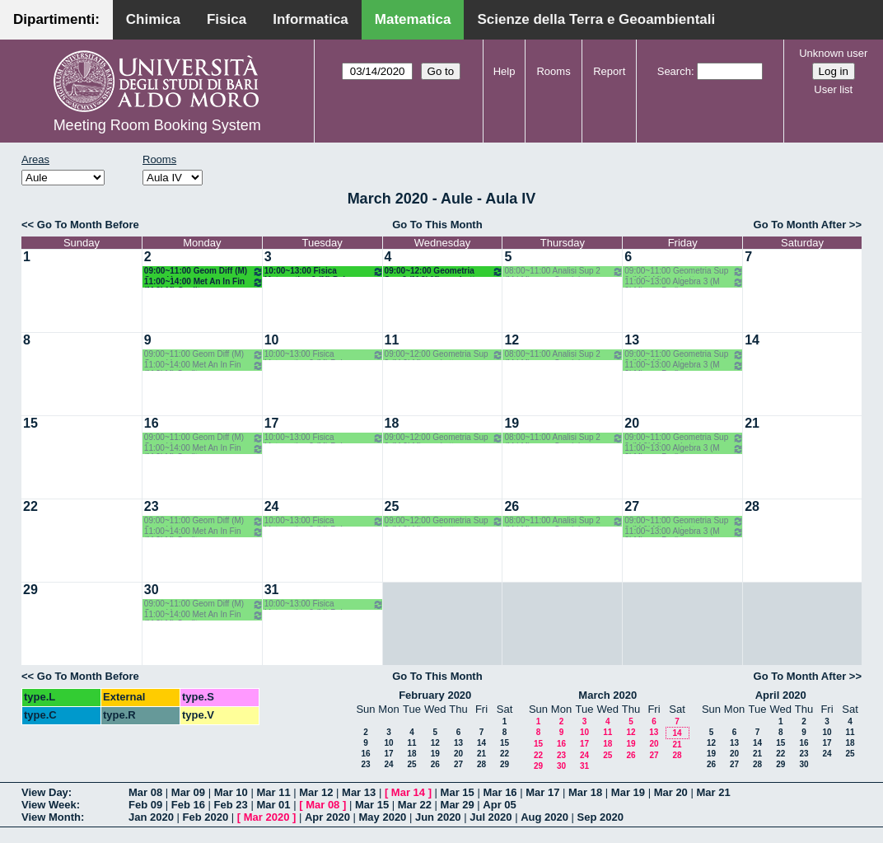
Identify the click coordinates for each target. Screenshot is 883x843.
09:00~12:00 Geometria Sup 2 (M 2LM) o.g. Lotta (444, 271)
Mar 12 (316, 792)
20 (631, 423)
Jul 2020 (491, 817)
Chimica (153, 19)
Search (674, 71)
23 (151, 506)
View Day (44, 792)
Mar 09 (188, 792)
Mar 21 (713, 792)
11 (392, 340)
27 (631, 506)
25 (392, 506)
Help (504, 71)
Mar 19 (628, 792)
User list (833, 89)
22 (30, 506)
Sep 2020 (600, 817)
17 (271, 423)
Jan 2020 (151, 817)
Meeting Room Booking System (157, 125)
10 (271, 340)
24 (271, 506)
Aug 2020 (544, 817)
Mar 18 (585, 792)
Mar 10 (231, 792)
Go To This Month (437, 224)
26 (511, 506)
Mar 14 (408, 792)
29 (30, 590)
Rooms (553, 71)
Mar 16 (499, 792)
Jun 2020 (438, 817)
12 (511, 340)
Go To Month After (800, 224)
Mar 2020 (267, 817)
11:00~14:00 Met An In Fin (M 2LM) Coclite (204, 282)
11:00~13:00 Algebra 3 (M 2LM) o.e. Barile (684, 282)
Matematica (413, 19)
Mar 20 (671, 792)
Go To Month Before (88, 224)
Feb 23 (231, 805)
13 (631, 340)
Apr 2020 (327, 817)
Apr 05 (499, 805)
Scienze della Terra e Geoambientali (596, 19)
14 (752, 340)
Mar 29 (457, 805)
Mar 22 (415, 805)
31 (271, 590)
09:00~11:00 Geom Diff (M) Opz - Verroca (204, 271)
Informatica (310, 19)
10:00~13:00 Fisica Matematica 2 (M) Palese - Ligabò (324, 271)
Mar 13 (359, 792)
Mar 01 (273, 805)
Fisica (226, 19)
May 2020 (383, 817)
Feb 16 (188, 805)
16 (151, 423)
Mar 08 (145, 792)
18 (392, 423)
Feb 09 (145, 805)
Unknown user (833, 53)
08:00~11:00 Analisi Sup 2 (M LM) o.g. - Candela (564, 271)
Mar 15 (457, 792)
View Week (49, 805)
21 (752, 423)
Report (609, 71)
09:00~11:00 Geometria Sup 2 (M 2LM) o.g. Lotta (684, 271)
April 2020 (780, 695)
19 (511, 423)
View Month (51, 817)
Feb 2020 (206, 817)
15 (30, 423)
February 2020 (435, 695)
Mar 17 (542, 792)
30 (151, 590)
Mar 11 (273, 792)
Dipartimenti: (56, 19)
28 (752, 506)
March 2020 (607, 695)
